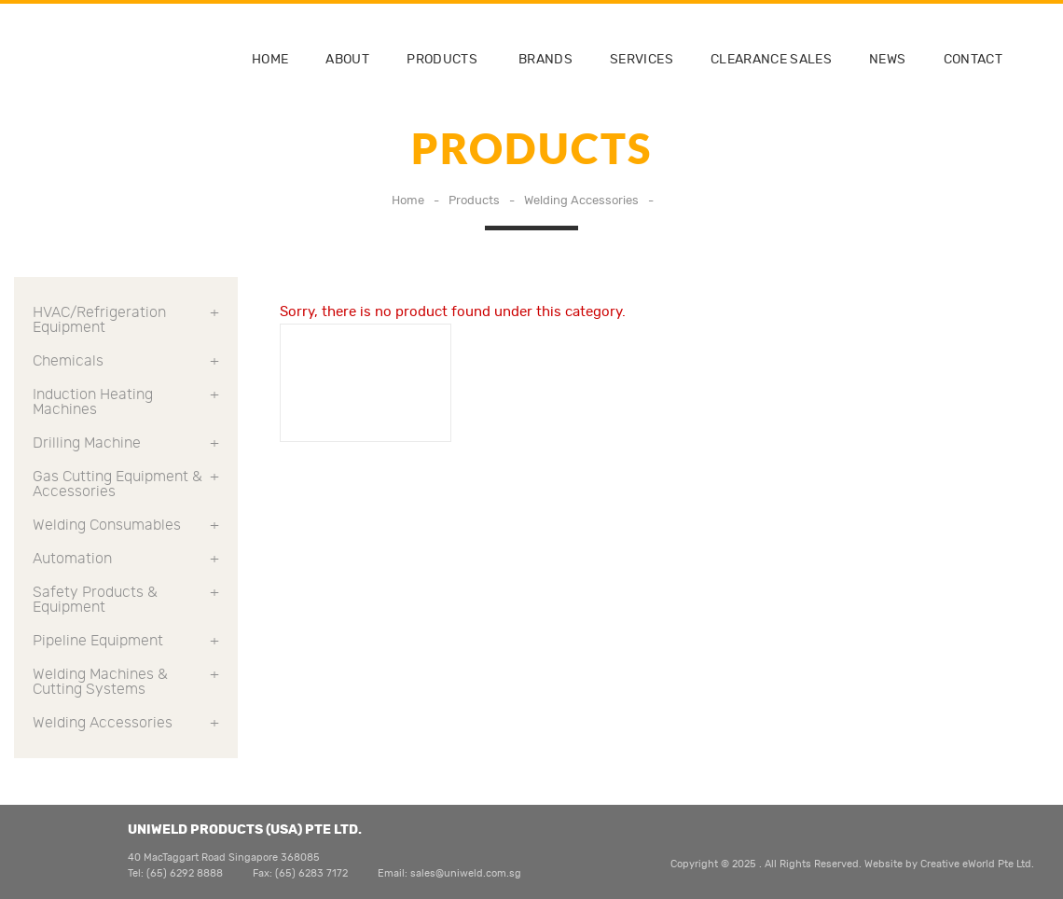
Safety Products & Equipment (126, 600)
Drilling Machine (126, 443)
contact (973, 59)
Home (408, 201)
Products (442, 59)
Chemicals (126, 360)
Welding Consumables (126, 525)
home (270, 59)
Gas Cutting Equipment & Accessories (126, 484)
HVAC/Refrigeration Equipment (126, 320)
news (887, 59)
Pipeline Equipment (126, 640)
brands (545, 59)
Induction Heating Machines (126, 402)
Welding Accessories (581, 201)
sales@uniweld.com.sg (465, 873)
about (347, 59)
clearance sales (771, 59)
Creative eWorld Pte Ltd (975, 864)
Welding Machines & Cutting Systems (126, 682)
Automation (126, 558)
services (641, 59)
